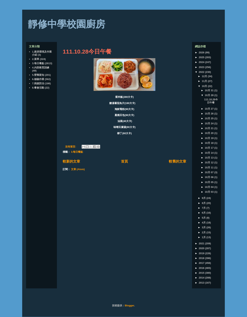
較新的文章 (71, 161)
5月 (204, 217)
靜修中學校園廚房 (66, 24)
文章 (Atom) (78, 169)
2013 (202, 282)
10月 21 (209, 128)
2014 (202, 277)
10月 (205, 86)
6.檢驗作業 (38, 79)
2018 (202, 258)
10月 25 (209, 118)
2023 (202, 67)
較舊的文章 (177, 161)
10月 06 (209, 177)
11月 (205, 81)
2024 (202, 62)
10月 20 (209, 133)
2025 (202, 57)
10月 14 (209, 152)
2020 (202, 248)
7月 (204, 207)
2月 (204, 232)
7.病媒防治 (38, 83)
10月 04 (209, 187)
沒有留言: (71, 146)
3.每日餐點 (77, 151)
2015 (202, 272)
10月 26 (209, 113)
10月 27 (209, 108)
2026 (202, 52)
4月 (204, 222)
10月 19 (209, 138)
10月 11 (209, 167)
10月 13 (209, 157)
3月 (204, 227)
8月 (204, 203)
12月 (205, 76)
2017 (202, 263)
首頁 (124, 161)
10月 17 (209, 147)
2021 (202, 243)
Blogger (129, 305)
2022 (202, 72)
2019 (202, 253)
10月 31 (209, 90)
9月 (204, 198)
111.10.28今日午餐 (87, 51)
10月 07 (209, 172)
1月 (204, 237)
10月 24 (209, 123)
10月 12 (209, 162)
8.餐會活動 (38, 87)
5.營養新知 (38, 74)
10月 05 (209, 182)
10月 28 (209, 95)
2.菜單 (35, 59)
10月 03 (209, 191)
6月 (204, 212)
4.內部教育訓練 (40, 67)
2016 (202, 268)
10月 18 (209, 142)
